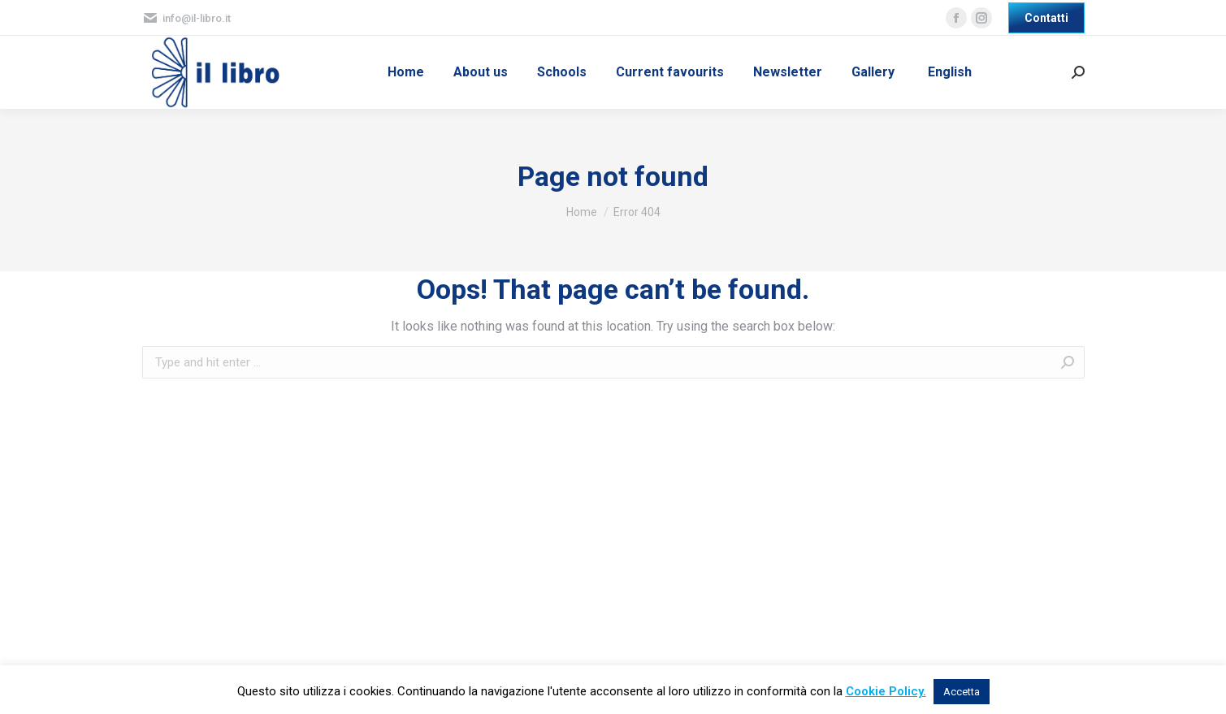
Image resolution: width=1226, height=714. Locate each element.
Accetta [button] (961, 692)
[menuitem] (405, 72)
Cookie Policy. (886, 691)
